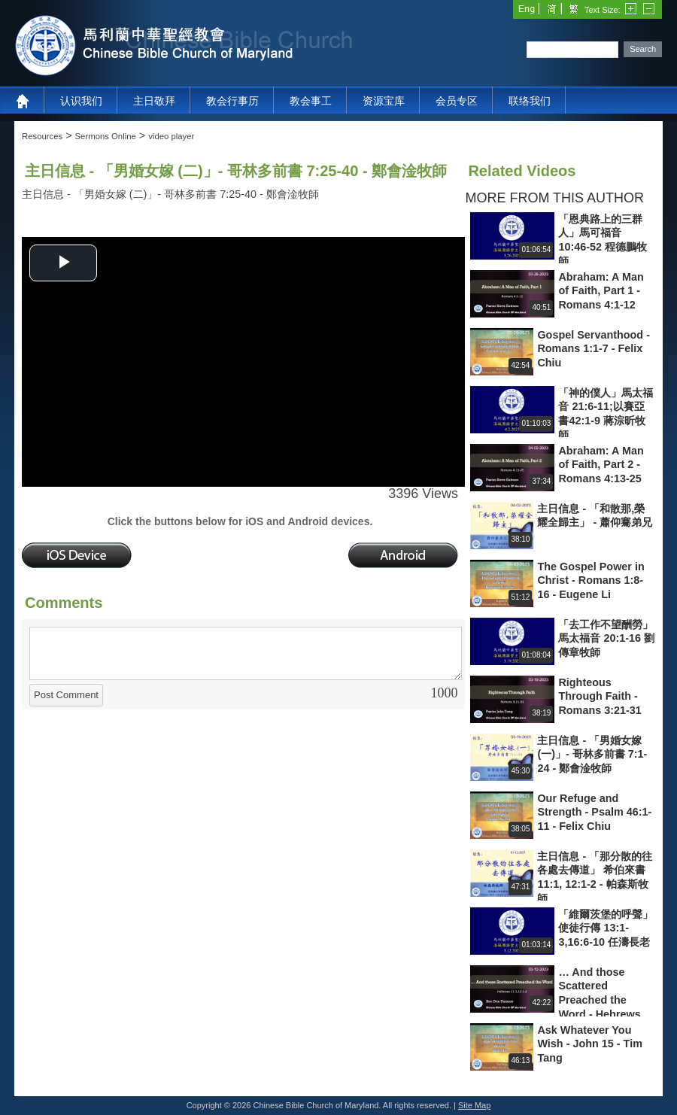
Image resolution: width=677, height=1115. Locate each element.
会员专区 (457, 101)
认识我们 (81, 101)
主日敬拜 (154, 101)
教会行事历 (232, 101)
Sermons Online (105, 136)
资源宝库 (384, 101)
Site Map (474, 1105)
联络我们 (530, 101)
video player (171, 136)
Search (643, 48)
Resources (42, 136)
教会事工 (311, 101)
